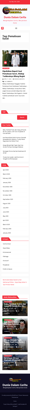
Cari (4, 112)
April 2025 (6, 220)
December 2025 (7, 186)
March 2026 (6, 174)
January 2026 (7, 182)
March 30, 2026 (10, 344)
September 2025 (8, 199)
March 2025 (6, 224)
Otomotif (6, 260)
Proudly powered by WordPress (10, 395)
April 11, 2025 (8, 79)
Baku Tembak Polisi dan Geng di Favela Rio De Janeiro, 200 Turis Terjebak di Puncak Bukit (14, 131)
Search (22, 117)
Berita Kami (6, 280)
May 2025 (5, 216)
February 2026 (7, 178)
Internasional (7, 252)
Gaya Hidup (6, 248)
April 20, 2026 (10, 308)
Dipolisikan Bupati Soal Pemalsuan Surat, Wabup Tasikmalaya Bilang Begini (13, 73)
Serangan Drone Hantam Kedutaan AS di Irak (15, 360)
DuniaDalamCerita (19, 79)
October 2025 (7, 195)
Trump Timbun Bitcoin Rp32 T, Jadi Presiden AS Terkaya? (15, 405)
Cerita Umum (6, 68)
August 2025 (6, 203)
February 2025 (7, 228)
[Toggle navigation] (16, 28)
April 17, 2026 (9, 326)
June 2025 (6, 212)
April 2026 (6, 170)
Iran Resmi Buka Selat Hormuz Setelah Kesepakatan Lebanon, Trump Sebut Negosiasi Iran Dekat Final (14, 139)
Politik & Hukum (7, 269)
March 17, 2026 (10, 362)
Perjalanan (6, 265)
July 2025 (5, 207)
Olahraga (5, 256)
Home (15, 401)
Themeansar (15, 397)
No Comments (8, 81)
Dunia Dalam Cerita (15, 17)
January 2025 (7, 233)
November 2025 (7, 191)
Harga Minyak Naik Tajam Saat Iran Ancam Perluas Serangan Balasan (14, 343)
